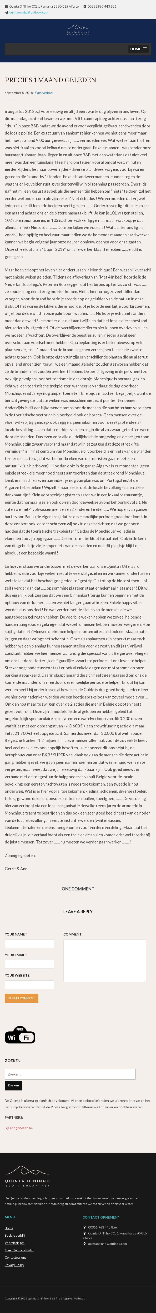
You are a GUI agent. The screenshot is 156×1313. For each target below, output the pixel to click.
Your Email (16, 955)
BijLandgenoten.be (19, 1128)
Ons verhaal (44, 93)
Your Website (17, 975)
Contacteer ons (15, 1257)
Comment (72, 934)
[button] (138, 49)
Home (9, 1228)
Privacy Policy (14, 1265)
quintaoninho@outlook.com (28, 12)
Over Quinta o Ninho (19, 1250)
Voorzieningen (15, 1243)
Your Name (16, 934)
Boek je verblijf (15, 1235)
